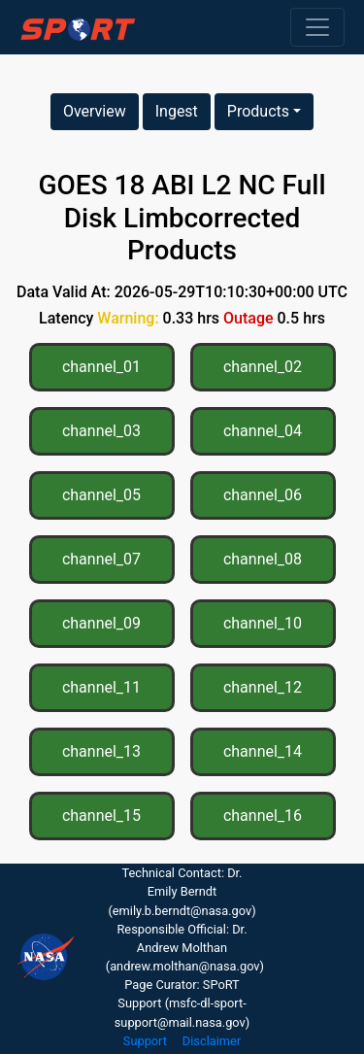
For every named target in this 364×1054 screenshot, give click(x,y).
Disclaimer (211, 1041)
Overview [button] (94, 111)
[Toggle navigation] (317, 27)
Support (145, 1041)
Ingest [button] (176, 111)
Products (258, 111)
